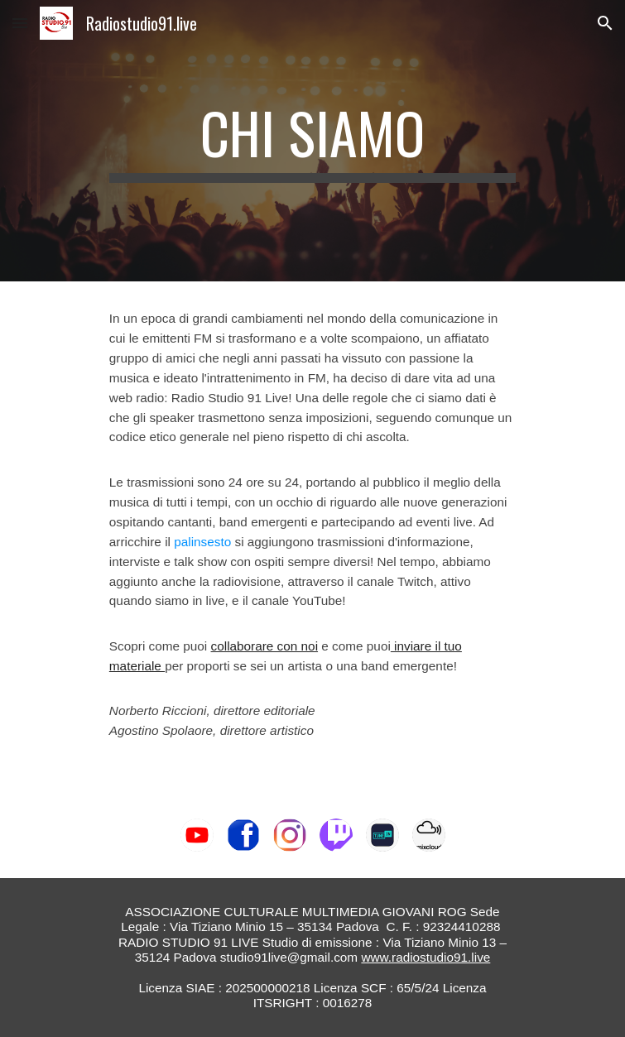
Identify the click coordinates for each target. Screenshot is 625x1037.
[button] (20, 23)
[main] (312, 141)
